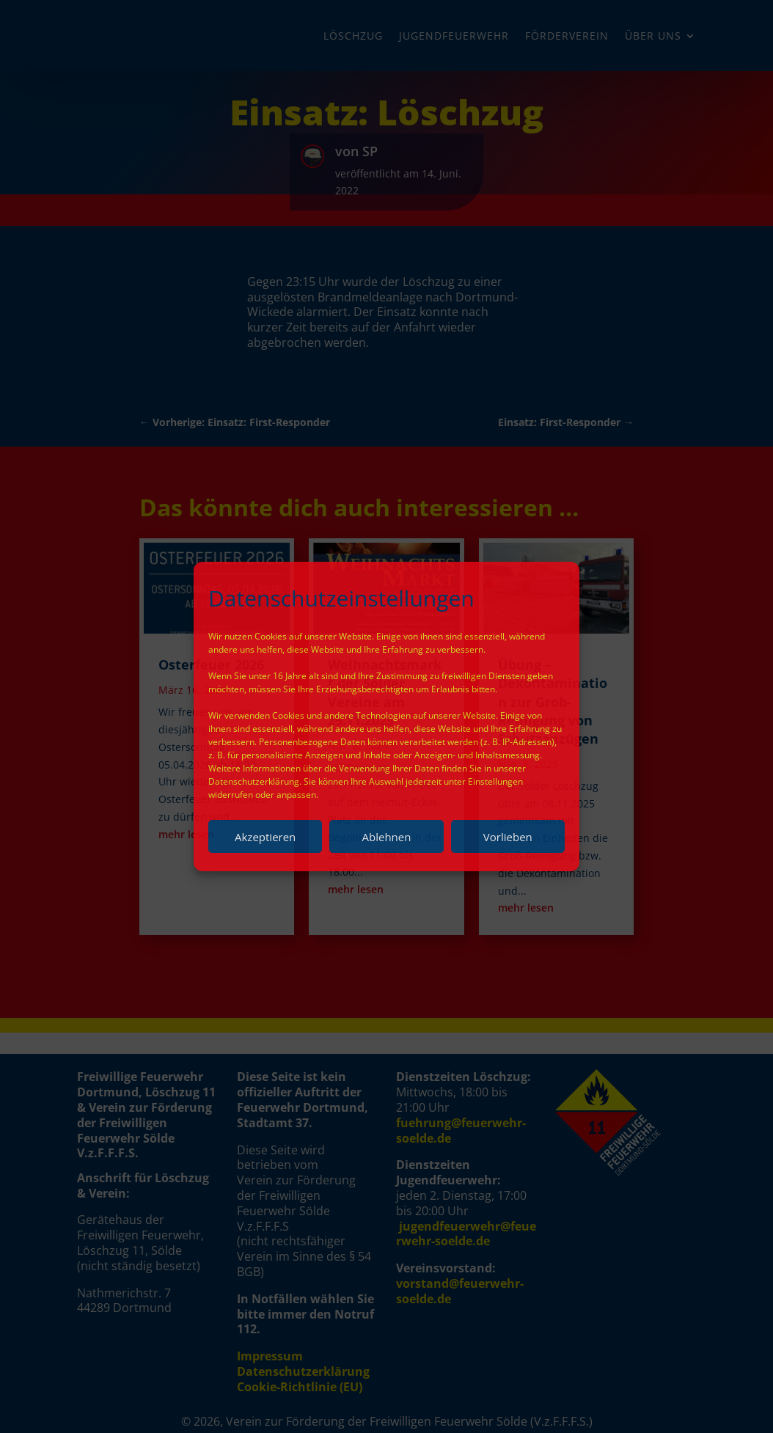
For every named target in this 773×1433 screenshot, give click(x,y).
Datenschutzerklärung (253, 781)
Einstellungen (495, 781)
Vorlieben (507, 836)
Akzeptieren (265, 836)
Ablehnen (386, 836)
